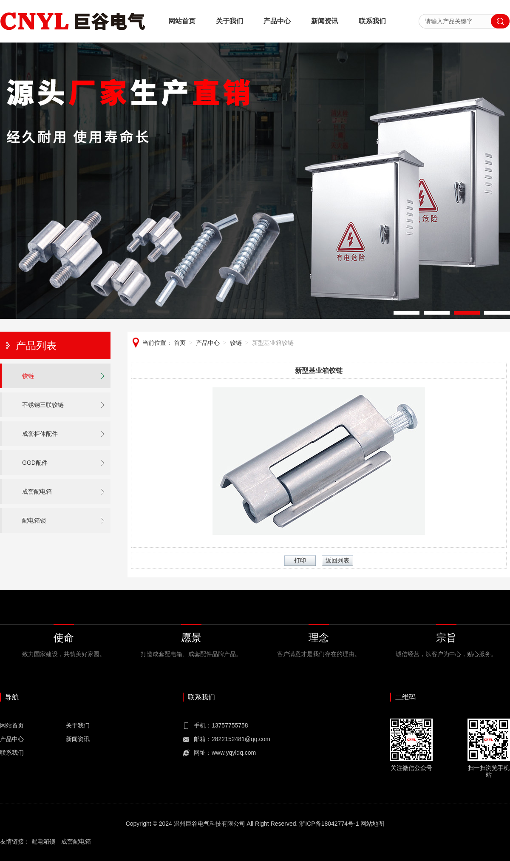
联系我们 (372, 21)
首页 (180, 342)
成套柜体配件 (40, 433)
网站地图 (372, 823)
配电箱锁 (34, 520)
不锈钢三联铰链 (43, 404)
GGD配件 (35, 462)
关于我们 (229, 21)
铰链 (28, 375)
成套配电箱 (37, 491)
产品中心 (277, 21)
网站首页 (182, 21)
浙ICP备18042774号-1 (329, 823)
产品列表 (36, 345)
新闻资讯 (324, 21)
